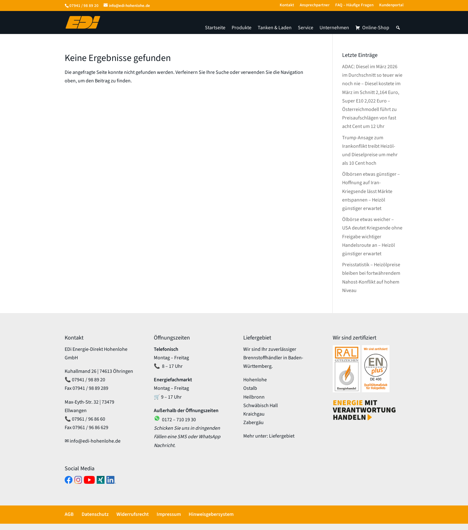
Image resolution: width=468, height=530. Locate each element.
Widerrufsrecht (132, 514)
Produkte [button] (241, 27)
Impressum (169, 514)
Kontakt (287, 5)
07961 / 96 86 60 (88, 419)
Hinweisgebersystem (211, 514)
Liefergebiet (281, 436)
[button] (398, 27)
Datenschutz (95, 514)
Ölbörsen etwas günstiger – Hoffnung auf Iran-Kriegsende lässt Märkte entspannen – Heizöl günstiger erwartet (371, 191)
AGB (69, 514)
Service (305, 27)
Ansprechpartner (315, 5)
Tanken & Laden (275, 27)
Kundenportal (391, 5)
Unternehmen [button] (334, 27)
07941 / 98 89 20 (84, 5)
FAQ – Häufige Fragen (354, 5)
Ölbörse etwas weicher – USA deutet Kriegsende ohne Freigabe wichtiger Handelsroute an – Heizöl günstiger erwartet (372, 236)
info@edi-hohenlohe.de (95, 441)
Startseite (215, 27)
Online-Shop (375, 27)
